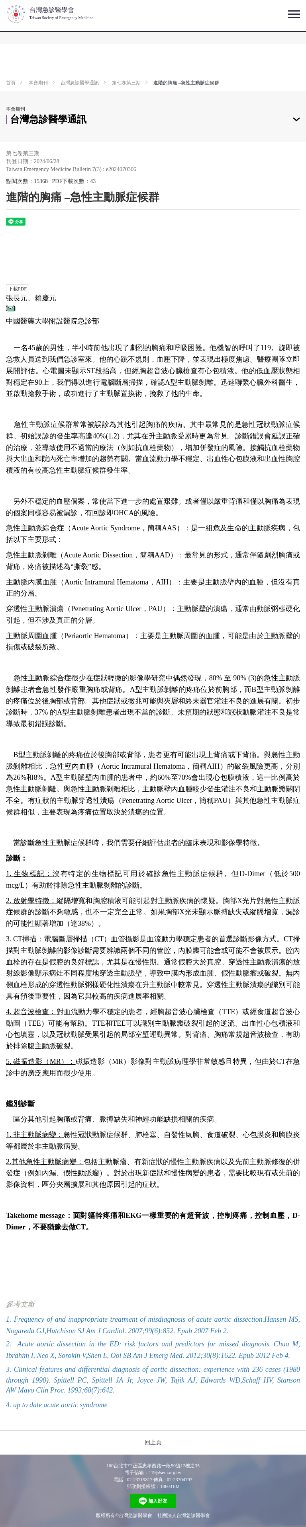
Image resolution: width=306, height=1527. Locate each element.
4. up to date (25, 1405)
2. (9, 1344)
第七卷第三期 (126, 83)
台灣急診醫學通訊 (80, 83)
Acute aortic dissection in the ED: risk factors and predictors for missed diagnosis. (144, 1344)
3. (9, 1369)
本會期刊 (38, 83)
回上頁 (153, 1442)
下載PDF (17, 289)
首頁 (11, 83)
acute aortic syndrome (76, 1405)
